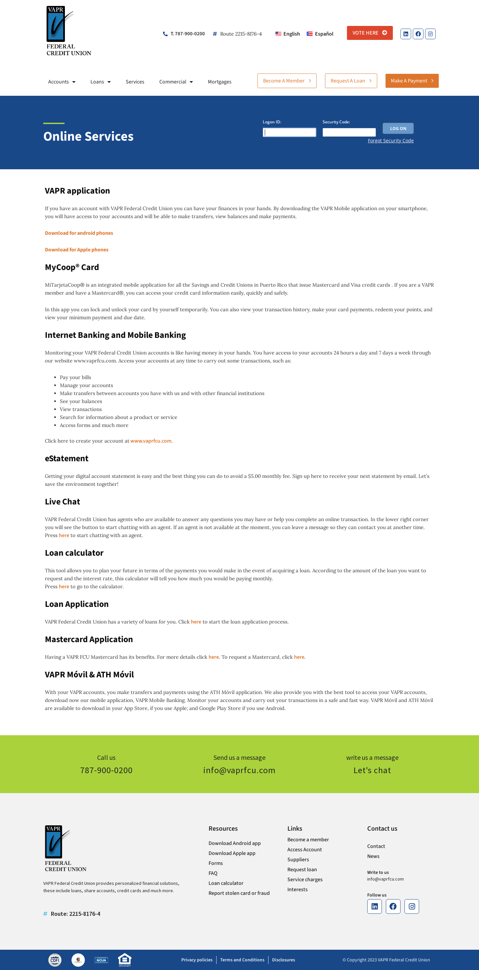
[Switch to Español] (319, 34)
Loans (100, 82)
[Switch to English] (287, 34)
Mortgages (220, 81)
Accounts (62, 82)
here (64, 535)
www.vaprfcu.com (150, 441)
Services (135, 81)
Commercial (176, 82)
